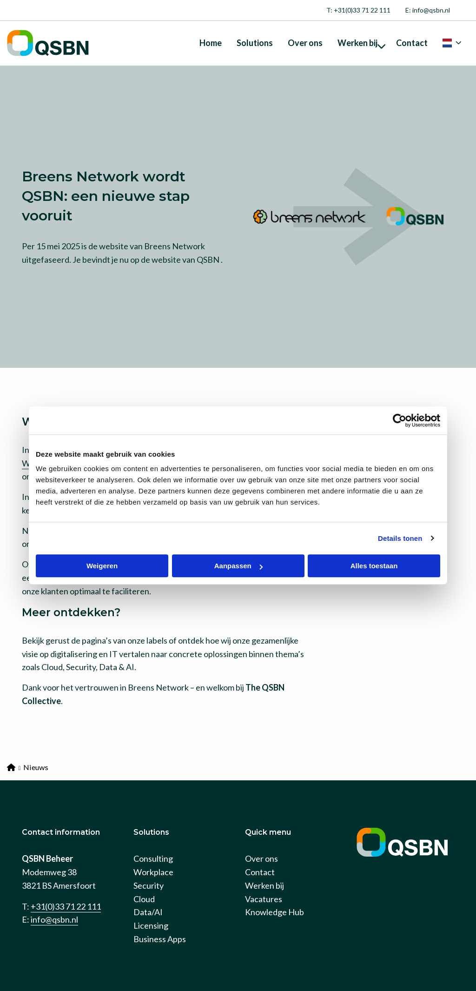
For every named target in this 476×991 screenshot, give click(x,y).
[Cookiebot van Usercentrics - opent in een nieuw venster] (399, 420)
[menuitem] (358, 10)
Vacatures (263, 862)
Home (210, 43)
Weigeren (102, 566)
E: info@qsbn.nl (427, 10)
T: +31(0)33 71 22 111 (358, 10)
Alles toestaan (374, 566)
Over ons (305, 43)
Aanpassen (238, 566)
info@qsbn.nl (54, 882)
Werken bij (361, 43)
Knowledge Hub (274, 875)
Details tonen (400, 538)
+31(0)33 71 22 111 (66, 869)
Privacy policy (83, 976)
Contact (412, 43)
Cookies (36, 976)
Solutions (255, 43)
